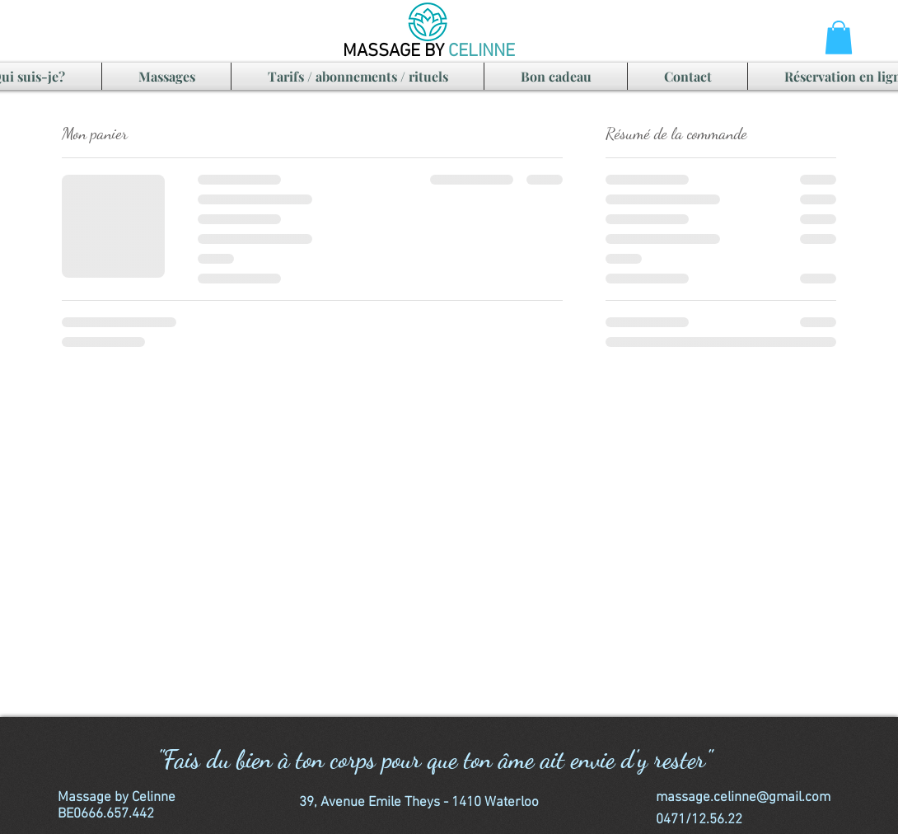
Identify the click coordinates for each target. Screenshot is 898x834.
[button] (839, 37)
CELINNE (481, 51)
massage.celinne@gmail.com (743, 797)
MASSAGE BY (395, 51)
